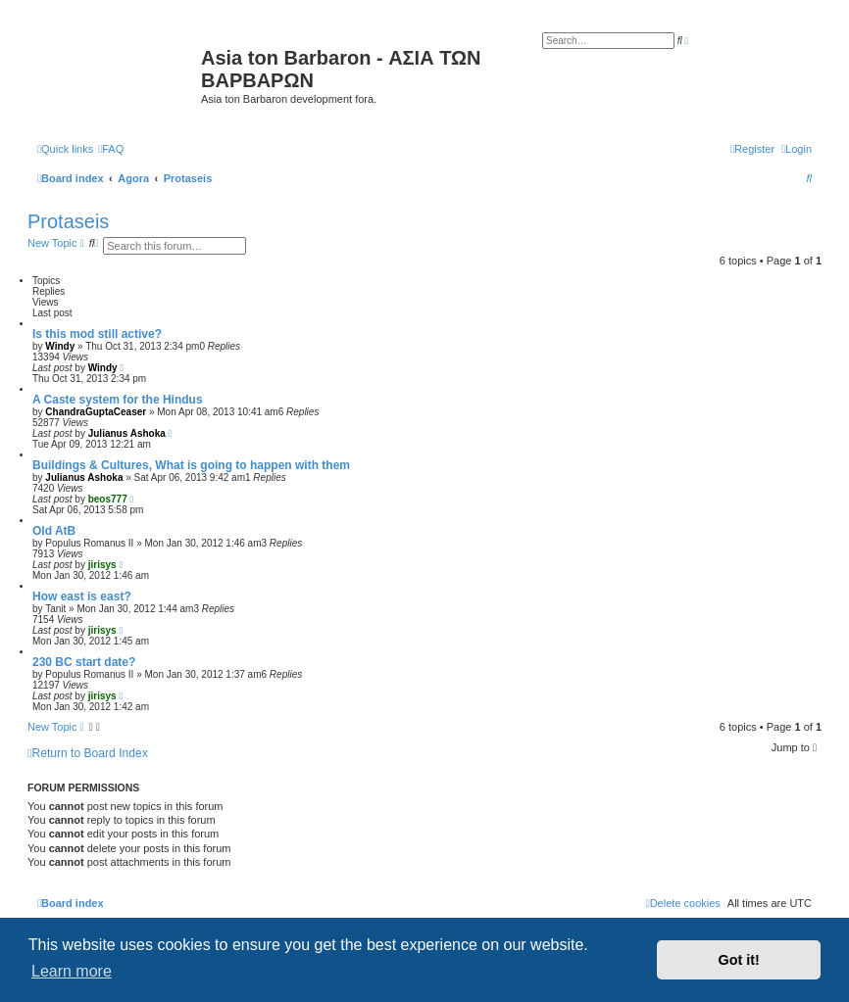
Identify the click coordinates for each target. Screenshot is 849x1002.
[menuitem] (111, 149)
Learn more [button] (71, 971)
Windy (60, 346)
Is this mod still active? (97, 334)
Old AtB (53, 531)
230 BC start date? (83, 662)
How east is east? (81, 596)
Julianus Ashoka (127, 433)
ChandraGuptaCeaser (95, 411)
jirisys (102, 564)
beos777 (107, 499)
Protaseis (68, 221)
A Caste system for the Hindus (117, 399)
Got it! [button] (739, 960)
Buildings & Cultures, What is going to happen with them (191, 465)
